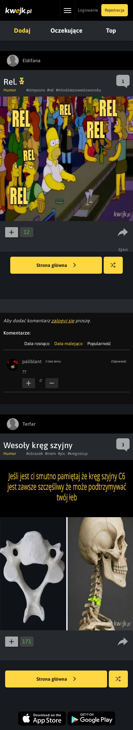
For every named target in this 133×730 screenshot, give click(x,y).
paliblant (32, 361)
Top (111, 30)
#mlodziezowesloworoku (78, 90)
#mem (50, 453)
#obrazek (34, 453)
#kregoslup (78, 453)
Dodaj (22, 30)
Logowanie (88, 10)
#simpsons (35, 90)
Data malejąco (68, 343)
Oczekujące (66, 30)
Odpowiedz (118, 361)
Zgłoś (123, 250)
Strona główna (56, 265)
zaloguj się (62, 320)
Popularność (99, 343)
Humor (9, 90)
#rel (50, 90)
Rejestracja (114, 10)
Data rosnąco (36, 343)
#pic (61, 453)
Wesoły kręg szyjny (38, 445)
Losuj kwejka (116, 268)
